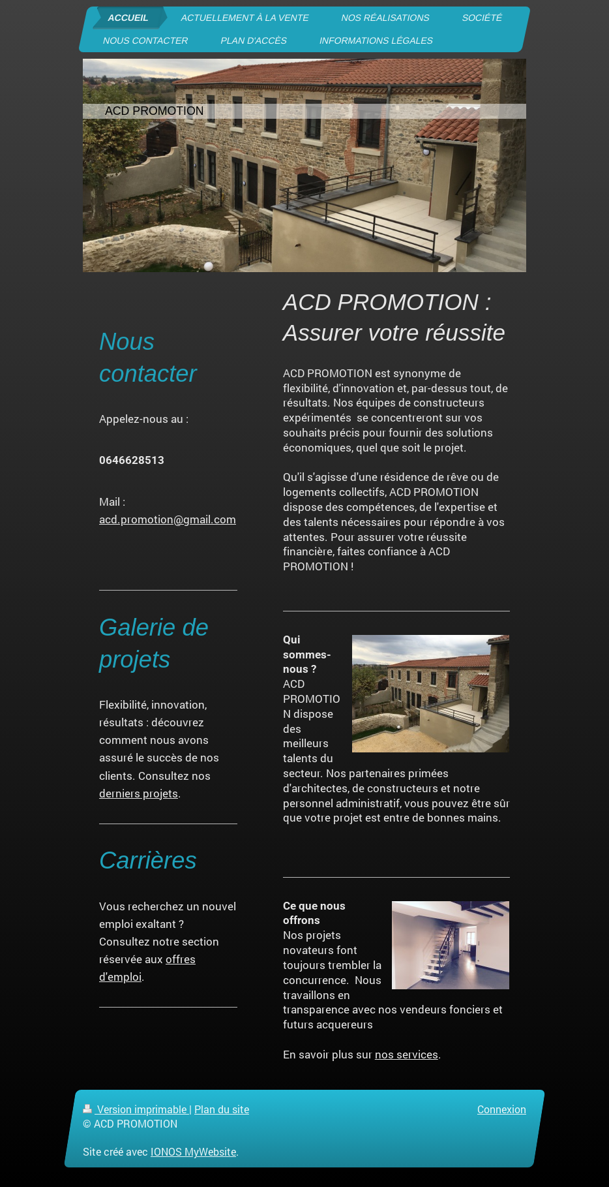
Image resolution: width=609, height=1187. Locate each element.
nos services (406, 1054)
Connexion (501, 1109)
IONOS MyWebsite (193, 1151)
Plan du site (221, 1109)
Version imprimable (136, 1109)
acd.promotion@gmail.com (167, 519)
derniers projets (138, 793)
